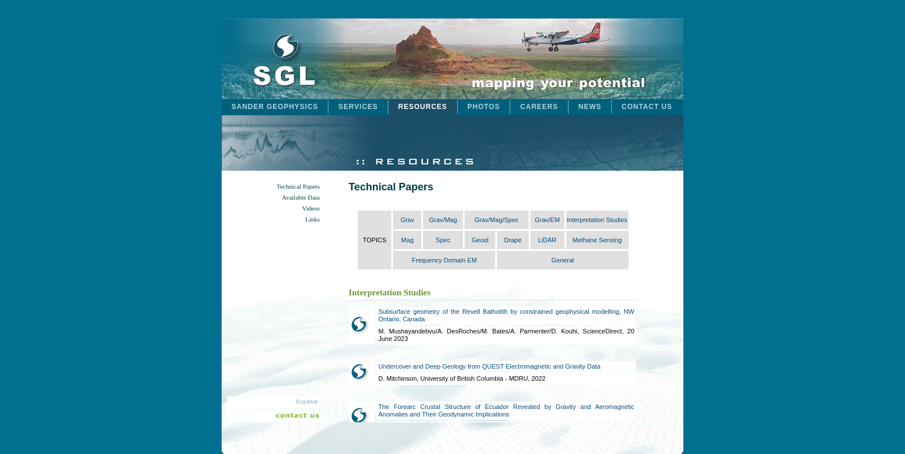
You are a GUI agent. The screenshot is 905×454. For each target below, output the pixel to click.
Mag (407, 240)
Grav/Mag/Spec (496, 219)
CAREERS (539, 107)
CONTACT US (647, 107)
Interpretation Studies (597, 219)
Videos (311, 208)
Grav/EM (546, 219)
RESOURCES (422, 107)
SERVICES (357, 107)
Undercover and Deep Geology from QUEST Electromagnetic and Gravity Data (489, 366)
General (562, 260)
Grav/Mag (443, 219)
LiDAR (547, 240)
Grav (407, 219)
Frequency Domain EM (444, 260)
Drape (513, 240)
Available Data (301, 197)
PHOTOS (484, 107)
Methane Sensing (597, 240)
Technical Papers (298, 186)
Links (312, 219)
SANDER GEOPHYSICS (274, 107)
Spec (443, 240)
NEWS (589, 107)
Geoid (480, 240)
